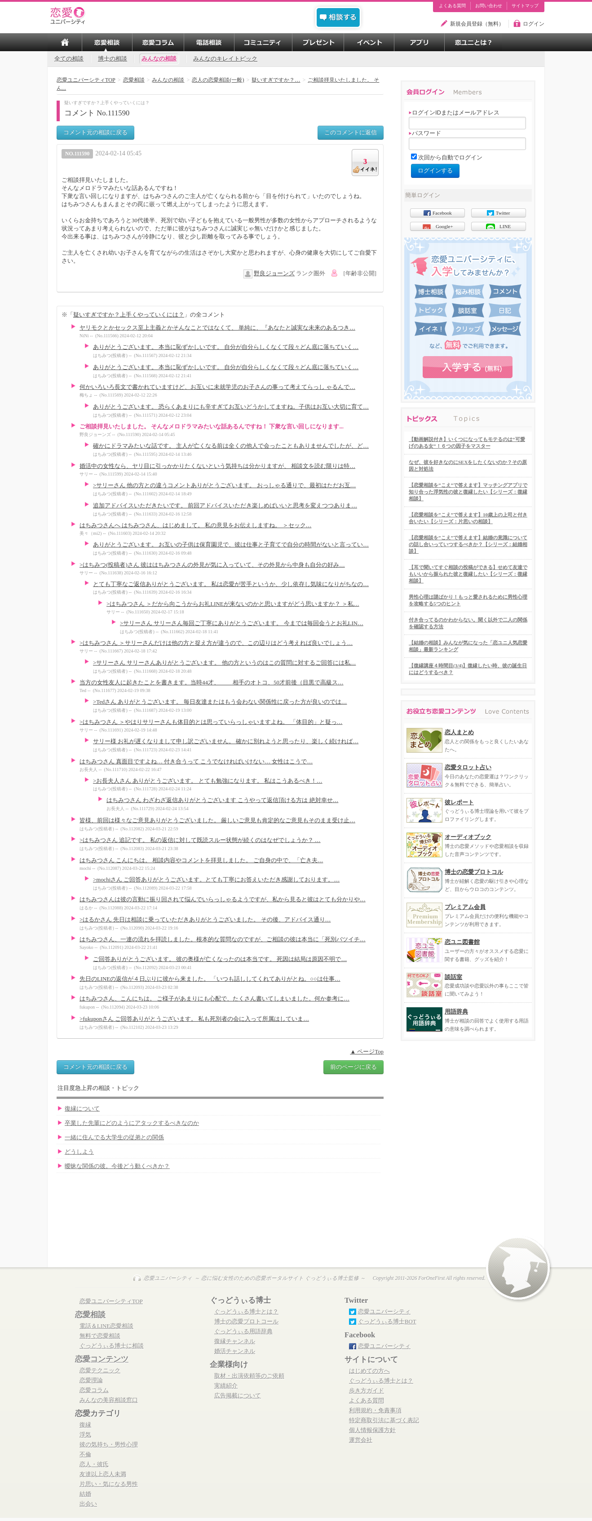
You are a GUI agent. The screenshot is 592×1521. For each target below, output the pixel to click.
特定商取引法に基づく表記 (384, 1420)
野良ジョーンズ (274, 273)
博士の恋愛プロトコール (246, 1321)
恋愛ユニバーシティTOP (111, 1301)
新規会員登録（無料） (477, 24)
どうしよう (79, 1152)
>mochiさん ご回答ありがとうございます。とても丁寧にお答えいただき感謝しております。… (216, 880)
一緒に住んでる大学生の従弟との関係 (114, 1137)
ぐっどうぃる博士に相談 (112, 1346)
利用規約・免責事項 (375, 1410)
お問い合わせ (488, 6)
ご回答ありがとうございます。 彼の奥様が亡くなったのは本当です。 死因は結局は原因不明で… (220, 959)
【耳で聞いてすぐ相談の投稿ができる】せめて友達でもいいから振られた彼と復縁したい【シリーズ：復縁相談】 (468, 573)
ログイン (533, 24)
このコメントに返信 (350, 132)
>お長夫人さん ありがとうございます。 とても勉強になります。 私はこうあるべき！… (208, 781)
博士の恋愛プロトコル (474, 872)
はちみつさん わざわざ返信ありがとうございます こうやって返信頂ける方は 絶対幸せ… (222, 800)
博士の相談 (112, 59)
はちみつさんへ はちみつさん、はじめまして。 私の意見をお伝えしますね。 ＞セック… (195, 525)
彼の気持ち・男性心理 (109, 1445)
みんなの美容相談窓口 (109, 1400)
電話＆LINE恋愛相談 (106, 1326)
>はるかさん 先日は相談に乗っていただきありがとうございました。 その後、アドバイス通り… (205, 920)
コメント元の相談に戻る (95, 132)
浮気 (85, 1435)
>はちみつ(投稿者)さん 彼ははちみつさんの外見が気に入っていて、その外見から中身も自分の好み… (212, 565)
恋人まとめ (459, 732)
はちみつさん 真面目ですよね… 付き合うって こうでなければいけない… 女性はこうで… (196, 761)
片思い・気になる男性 (109, 1484)
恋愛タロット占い (468, 767)
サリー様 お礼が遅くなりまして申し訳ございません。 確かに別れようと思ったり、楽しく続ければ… (225, 741)
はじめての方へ (369, 1371)
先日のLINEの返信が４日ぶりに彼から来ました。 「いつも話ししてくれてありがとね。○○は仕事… (210, 979)
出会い (88, 1504)
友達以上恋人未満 (103, 1474)
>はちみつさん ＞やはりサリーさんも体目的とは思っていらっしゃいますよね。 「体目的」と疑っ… (211, 722)
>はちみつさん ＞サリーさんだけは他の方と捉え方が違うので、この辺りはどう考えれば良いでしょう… (216, 643)
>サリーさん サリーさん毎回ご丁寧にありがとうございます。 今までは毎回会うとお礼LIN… (241, 623)
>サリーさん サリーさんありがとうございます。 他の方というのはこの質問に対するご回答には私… (224, 663)
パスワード (425, 133)
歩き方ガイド (366, 1391)
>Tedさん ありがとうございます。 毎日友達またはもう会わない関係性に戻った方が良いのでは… (220, 702)
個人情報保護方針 (372, 1430)
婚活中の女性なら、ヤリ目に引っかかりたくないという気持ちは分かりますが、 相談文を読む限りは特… (217, 466)
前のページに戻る (353, 1066)
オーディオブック (468, 836)
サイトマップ (525, 6)
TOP (65, 42)
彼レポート (459, 802)
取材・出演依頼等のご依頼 (249, 1376)
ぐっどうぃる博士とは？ (246, 1312)
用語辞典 (456, 1011)
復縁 (85, 1425)
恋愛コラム (94, 1390)
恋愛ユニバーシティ (384, 1312)
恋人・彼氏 (94, 1464)
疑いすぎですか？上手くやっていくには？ (128, 314)
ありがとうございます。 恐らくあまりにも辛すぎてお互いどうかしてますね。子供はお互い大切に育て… (231, 407)
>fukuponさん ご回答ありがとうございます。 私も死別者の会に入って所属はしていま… (194, 1019)
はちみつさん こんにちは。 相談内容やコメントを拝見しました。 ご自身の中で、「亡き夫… (201, 860)
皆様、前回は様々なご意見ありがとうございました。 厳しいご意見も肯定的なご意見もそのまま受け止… (217, 820)
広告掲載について (237, 1396)
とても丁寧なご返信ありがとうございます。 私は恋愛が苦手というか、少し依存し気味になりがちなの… (231, 584)
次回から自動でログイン (450, 157)
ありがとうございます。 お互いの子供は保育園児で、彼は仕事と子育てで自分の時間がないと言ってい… (231, 545)
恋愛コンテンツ (101, 1359)
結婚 (85, 1494)
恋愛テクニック (100, 1370)
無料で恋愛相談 (100, 1336)
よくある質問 (452, 6)
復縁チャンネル (234, 1341)
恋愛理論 (91, 1380)
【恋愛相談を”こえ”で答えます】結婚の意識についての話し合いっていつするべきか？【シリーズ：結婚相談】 (468, 544)
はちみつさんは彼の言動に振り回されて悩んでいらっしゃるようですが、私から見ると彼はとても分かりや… (223, 899)
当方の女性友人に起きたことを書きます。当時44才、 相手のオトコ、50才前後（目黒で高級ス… (212, 682)
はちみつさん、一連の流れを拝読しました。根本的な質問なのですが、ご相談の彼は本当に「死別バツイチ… (223, 939)
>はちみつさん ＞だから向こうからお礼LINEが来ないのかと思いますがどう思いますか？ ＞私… (232, 604)
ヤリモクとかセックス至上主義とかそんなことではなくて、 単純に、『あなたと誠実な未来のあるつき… (217, 328)
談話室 (453, 977)
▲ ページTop (367, 1052)
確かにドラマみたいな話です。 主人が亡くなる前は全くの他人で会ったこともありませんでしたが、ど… (231, 446)
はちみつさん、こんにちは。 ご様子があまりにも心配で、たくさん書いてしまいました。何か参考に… (214, 999)
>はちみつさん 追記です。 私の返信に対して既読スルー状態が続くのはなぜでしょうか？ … (200, 840)
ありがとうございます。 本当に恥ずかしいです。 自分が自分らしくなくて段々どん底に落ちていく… (225, 347)
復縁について (82, 1109)
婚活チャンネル (234, 1351)
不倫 (85, 1454)
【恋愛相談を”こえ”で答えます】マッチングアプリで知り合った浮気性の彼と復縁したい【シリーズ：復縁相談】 (468, 491)
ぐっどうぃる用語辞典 (243, 1331)
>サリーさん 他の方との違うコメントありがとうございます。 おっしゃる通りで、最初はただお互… (224, 485)
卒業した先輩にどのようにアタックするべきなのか (132, 1123)
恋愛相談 (90, 1314)
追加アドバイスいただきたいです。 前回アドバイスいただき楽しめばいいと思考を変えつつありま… (225, 506)
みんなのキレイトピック (225, 59)
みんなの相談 (159, 59)
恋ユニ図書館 (462, 942)
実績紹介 (226, 1386)
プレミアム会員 (465, 907)
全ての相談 (69, 59)
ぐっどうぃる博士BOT (387, 1321)
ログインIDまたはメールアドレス (454, 112)
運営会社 (360, 1440)
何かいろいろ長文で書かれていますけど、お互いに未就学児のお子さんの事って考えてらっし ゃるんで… (217, 387)
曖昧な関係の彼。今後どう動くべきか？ (117, 1166)
